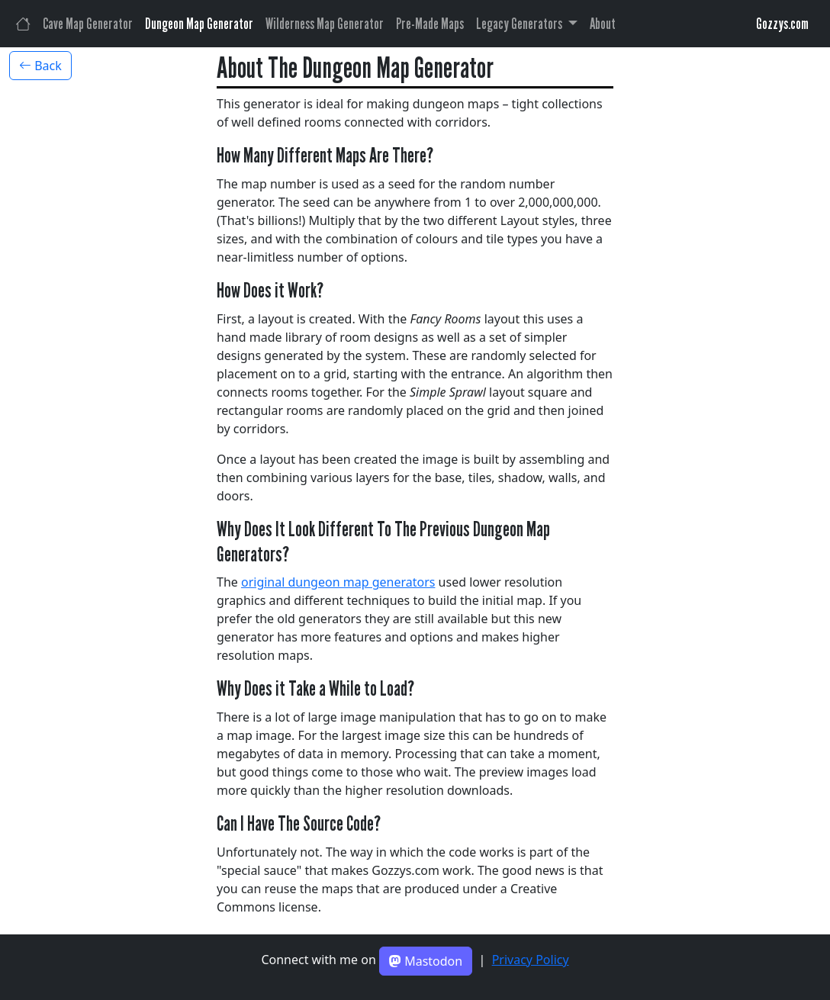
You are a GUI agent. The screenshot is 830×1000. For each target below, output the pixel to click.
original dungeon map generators (338, 582)
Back (40, 65)
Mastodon (425, 961)
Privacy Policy (530, 959)
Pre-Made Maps (430, 23)
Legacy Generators (520, 23)
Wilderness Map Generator (324, 23)
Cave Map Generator (88, 23)
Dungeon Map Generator (199, 23)
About (603, 23)
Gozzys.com (782, 23)
